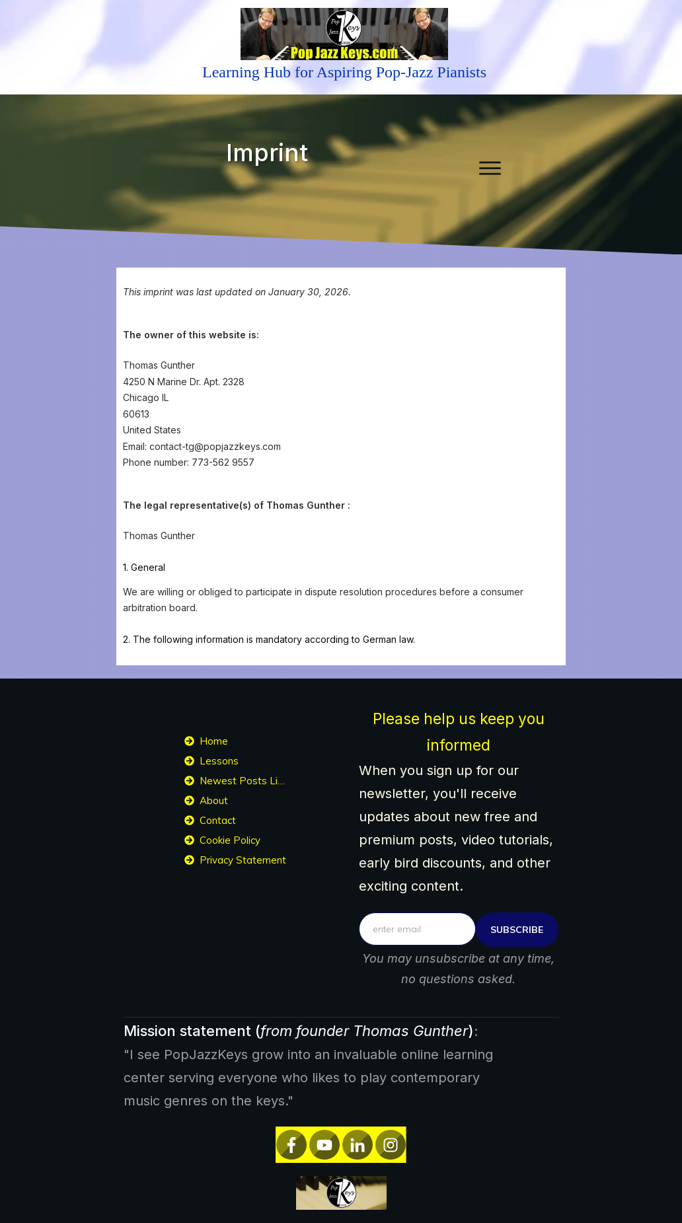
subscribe (516, 930)
